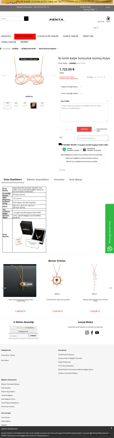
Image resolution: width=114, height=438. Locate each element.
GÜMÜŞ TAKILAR (70, 36)
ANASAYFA (6, 36)
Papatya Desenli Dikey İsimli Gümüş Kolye (58, 300)
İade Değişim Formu (8, 393)
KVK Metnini (20, 321)
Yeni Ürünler (5, 411)
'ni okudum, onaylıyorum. (22, 323)
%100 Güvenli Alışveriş (66, 348)
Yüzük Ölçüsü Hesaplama (10, 396)
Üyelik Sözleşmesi (64, 356)
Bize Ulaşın (5, 354)
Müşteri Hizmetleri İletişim (10, 378)
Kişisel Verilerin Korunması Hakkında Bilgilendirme (75, 363)
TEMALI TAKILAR (8, 42)
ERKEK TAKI (88, 36)
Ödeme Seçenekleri (8, 385)
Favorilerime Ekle (102, 130)
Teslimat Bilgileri (7, 389)
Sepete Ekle (84, 130)
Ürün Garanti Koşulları (66, 359)
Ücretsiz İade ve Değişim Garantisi (70, 352)
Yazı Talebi (65, 101)
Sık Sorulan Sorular (7, 400)
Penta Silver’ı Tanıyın (8, 349)
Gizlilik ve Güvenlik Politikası (68, 367)
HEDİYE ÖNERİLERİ (23, 36)
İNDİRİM (24, 42)
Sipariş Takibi (89, 9)
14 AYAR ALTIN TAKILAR (47, 36)
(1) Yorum (90, 77)
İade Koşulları (6, 382)
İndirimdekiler (6, 415)
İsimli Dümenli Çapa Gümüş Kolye (21, 299)
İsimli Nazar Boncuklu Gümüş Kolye (95, 299)
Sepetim (4, 419)
